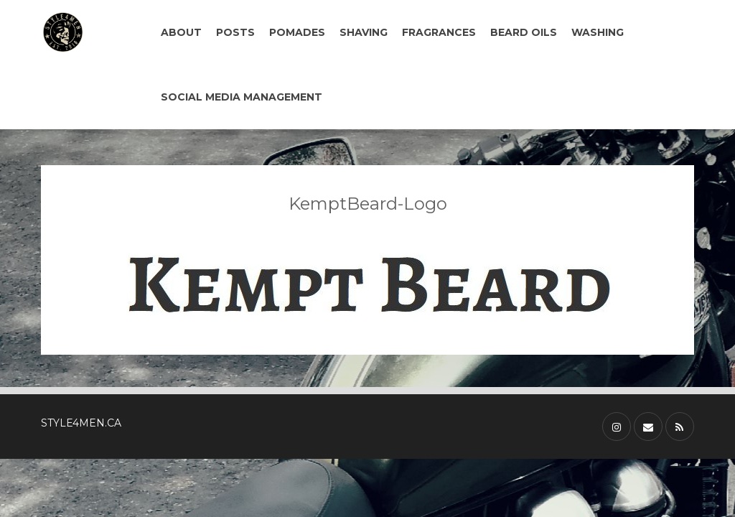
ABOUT (181, 32)
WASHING (597, 32)
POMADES (297, 32)
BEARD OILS (523, 32)
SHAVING (364, 32)
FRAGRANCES (439, 32)
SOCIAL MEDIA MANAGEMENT (241, 96)
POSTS (235, 32)
